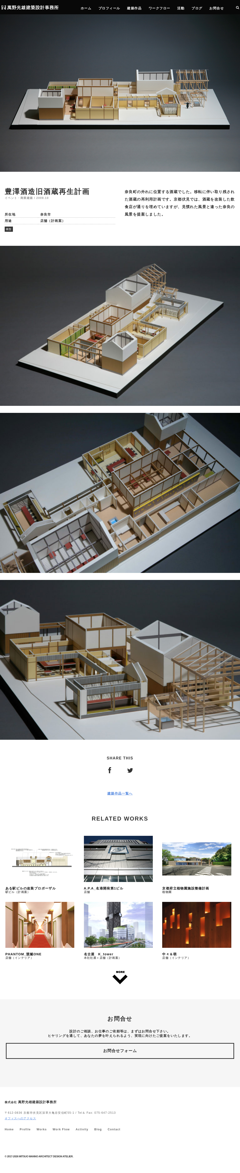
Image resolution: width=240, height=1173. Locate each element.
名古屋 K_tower (118, 931)
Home (9, 1129)
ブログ (196, 8)
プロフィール (109, 8)
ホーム (86, 8)
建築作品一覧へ (120, 793)
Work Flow (61, 1129)
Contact (114, 1129)
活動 (180, 8)
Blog (98, 1129)
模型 (9, 229)
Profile (25, 1129)
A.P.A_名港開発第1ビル (118, 864)
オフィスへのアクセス (20, 1118)
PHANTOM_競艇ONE (39, 931)
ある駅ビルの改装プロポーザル (39, 864)
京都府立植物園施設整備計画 (196, 864)
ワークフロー (159, 8)
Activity (82, 1129)
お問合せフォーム (120, 1051)
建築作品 (134, 8)
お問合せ (216, 8)
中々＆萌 (196, 931)
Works (42, 1129)
